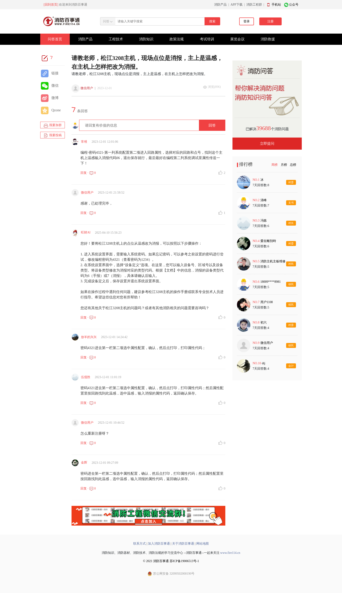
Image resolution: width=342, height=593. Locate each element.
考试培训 (207, 39)
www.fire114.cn (230, 552)
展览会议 (237, 39)
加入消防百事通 (159, 543)
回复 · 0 (88, 173)
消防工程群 (254, 4)
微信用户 (86, 88)
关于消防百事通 (183, 543)
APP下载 (236, 4)
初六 (263, 322)
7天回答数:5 (261, 266)
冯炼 (263, 220)
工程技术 (116, 39)
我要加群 (52, 125)
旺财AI (86, 232)
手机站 (276, 4)
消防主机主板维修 (272, 261)
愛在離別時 (268, 241)
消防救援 (268, 39)
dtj (263, 363)
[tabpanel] (267, 274)
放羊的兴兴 (89, 337)
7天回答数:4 (261, 328)
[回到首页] (51, 4)
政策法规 (176, 39)
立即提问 (267, 143)
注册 (270, 21)
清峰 (263, 200)
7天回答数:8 (261, 185)
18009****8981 (270, 281)
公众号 (293, 4)
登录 (246, 21)
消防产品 (220, 4)
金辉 (84, 462)
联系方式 (139, 543)
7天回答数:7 (261, 205)
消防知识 (146, 39)
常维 (84, 141)
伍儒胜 (85, 377)
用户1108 (266, 302)
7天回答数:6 (261, 226)
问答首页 (55, 39)
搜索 (212, 21)
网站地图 (202, 543)
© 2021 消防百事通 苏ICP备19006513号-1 (171, 561)
